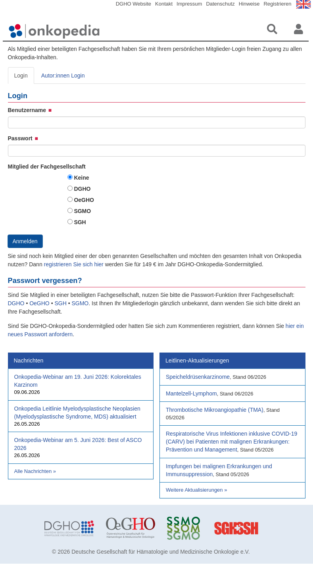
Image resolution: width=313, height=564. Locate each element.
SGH (80, 222)
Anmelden (25, 241)
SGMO (82, 211)
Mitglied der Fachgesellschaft (47, 166)
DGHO (82, 189)
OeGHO (84, 200)
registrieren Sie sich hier (74, 264)
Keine (81, 177)
